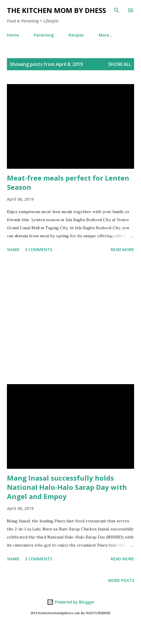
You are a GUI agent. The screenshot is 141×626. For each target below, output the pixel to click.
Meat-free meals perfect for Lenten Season (68, 182)
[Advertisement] (70, 319)
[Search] (116, 10)
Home (13, 35)
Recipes (76, 35)
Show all (119, 64)
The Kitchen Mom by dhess (56, 10)
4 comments (38, 249)
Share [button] (13, 249)
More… (105, 35)
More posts (121, 580)
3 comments (38, 558)
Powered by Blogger (71, 602)
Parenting (44, 35)
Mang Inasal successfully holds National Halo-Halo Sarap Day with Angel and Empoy (67, 487)
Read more (122, 249)
